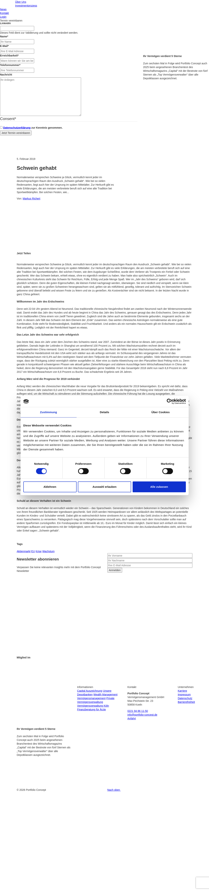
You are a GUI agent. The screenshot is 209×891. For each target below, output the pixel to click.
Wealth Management (105, 694)
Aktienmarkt (24, 551)
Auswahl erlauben (104, 486)
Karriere (182, 690)
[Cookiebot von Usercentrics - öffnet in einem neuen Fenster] (169, 401)
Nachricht (6, 74)
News (3, 9)
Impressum (184, 694)
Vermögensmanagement (91, 698)
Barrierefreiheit (186, 701)
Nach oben (114, 789)
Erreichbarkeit (9, 55)
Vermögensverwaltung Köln (93, 705)
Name (4, 36)
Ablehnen (50, 486)
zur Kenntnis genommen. (33, 127)
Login (3, 16)
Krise (39, 551)
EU (33, 551)
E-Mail (4, 45)
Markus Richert (31, 198)
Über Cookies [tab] (160, 412)
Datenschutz (185, 698)
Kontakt (4, 13)
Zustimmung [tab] (48, 412)
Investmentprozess (26, 5)
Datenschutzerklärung (17, 127)
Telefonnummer (10, 65)
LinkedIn (5, 23)
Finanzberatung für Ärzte (91, 709)
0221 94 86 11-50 (137, 710)
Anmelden (115, 570)
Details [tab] (104, 412)
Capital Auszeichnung (89, 690)
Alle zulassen (159, 486)
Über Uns (20, 1)
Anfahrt (131, 718)
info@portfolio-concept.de (142, 714)
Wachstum (48, 551)
